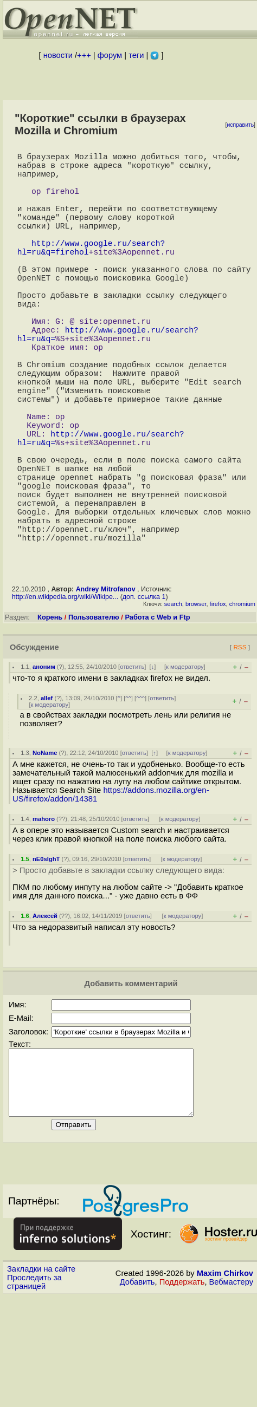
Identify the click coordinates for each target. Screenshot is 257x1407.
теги (136, 55)
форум (110, 55)
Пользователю (93, 715)
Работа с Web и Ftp (157, 715)
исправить (240, 125)
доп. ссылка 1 (144, 694)
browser (196, 701)
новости (58, 55)
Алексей (45, 1013)
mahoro (44, 916)
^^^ (140, 795)
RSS (239, 744)
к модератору (185, 764)
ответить (132, 764)
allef (47, 795)
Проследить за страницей (34, 1392)
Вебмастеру (231, 1392)
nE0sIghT (46, 956)
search (173, 701)
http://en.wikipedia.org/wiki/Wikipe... (65, 694)
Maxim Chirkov (225, 1383)
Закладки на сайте (41, 1379)
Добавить (137, 1392)
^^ (128, 795)
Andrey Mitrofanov (106, 687)
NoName (45, 850)
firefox (218, 701)
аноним (44, 764)
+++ (84, 55)
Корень (49, 715)
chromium (242, 701)
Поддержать (182, 1392)
